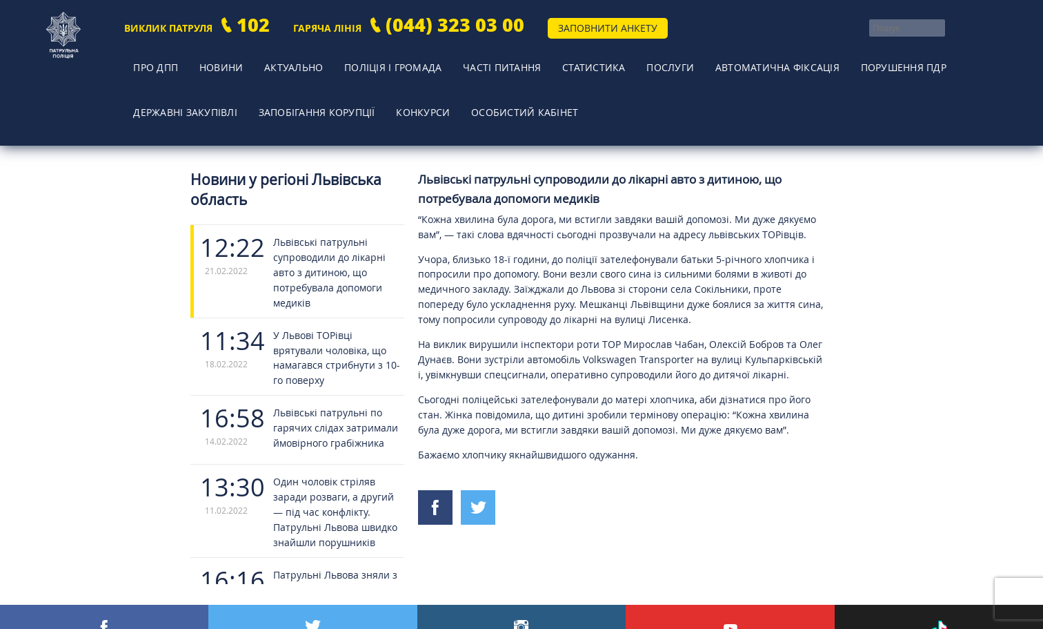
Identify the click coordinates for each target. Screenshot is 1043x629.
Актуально (272, 58)
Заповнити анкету (607, 28)
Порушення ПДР (857, 58)
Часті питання (472, 58)
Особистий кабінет (511, 79)
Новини (206, 58)
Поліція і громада (367, 58)
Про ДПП (148, 58)
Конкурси (414, 79)
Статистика (560, 58)
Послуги (629, 58)
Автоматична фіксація (733, 58)
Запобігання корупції (311, 79)
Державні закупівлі (180, 79)
